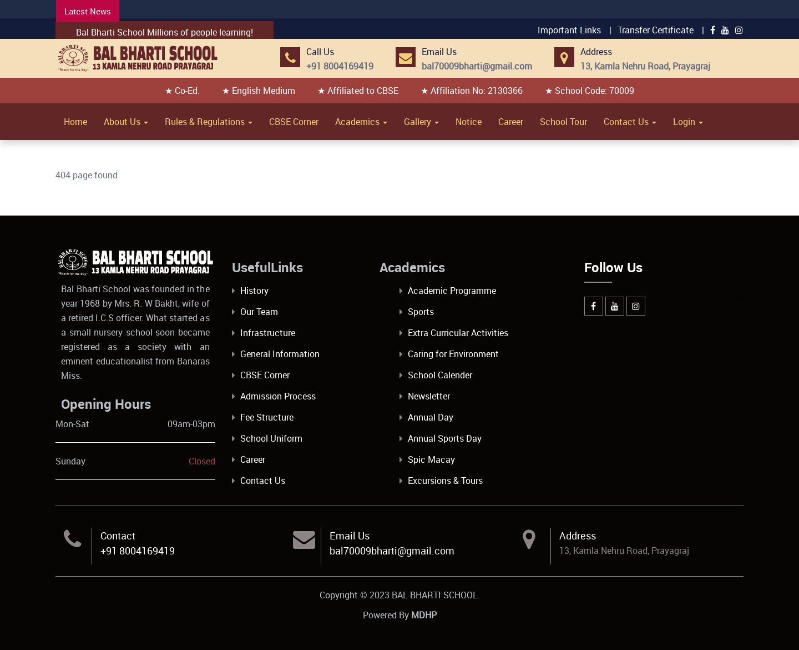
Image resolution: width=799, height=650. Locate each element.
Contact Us (630, 122)
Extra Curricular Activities (458, 333)
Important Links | (574, 30)
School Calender (440, 375)
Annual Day (430, 417)
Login (688, 122)
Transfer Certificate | (661, 30)
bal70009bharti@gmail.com (392, 550)
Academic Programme (452, 290)
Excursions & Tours (445, 480)
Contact (117, 535)
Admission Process (278, 396)
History (254, 290)
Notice (469, 122)
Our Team (259, 312)
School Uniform (271, 438)
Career (510, 122)
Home (75, 122)
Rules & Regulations (208, 122)
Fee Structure (267, 417)
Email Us (350, 535)
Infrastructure (267, 333)
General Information (280, 354)
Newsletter (429, 396)
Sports (421, 312)
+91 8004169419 (137, 550)
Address (577, 535)
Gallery (421, 122)
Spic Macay (431, 459)
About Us (126, 122)
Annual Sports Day (445, 438)
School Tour (563, 122)
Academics (361, 122)
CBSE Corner (293, 122)
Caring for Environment (453, 354)
